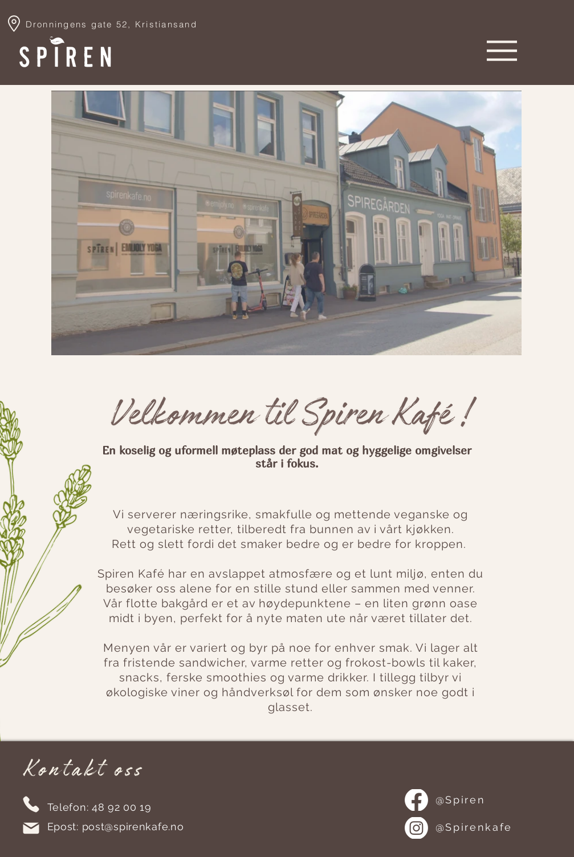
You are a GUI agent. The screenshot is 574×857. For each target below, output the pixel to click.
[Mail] (31, 828)
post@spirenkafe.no (133, 826)
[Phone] (31, 804)
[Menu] (502, 51)
